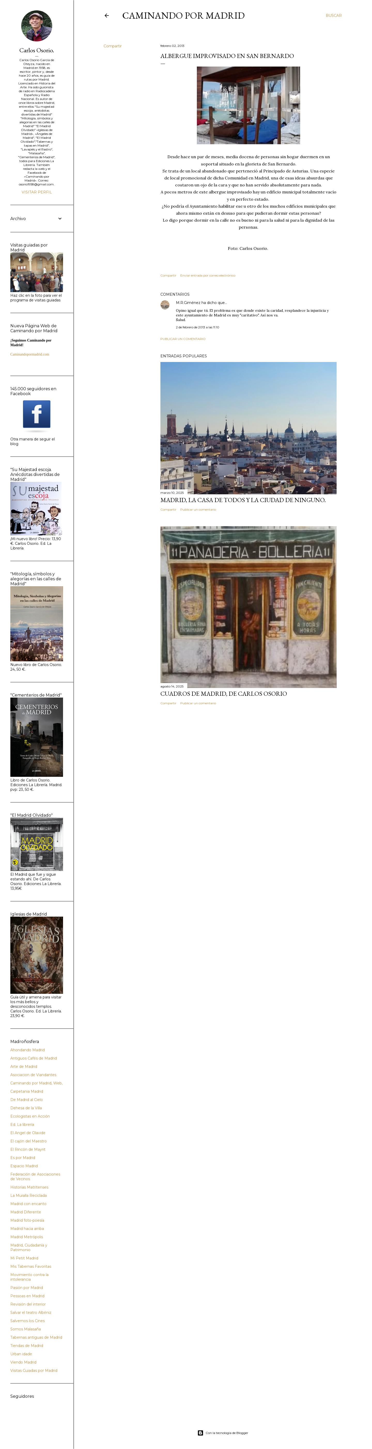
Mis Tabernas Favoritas (30, 1266)
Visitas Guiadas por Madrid (33, 1370)
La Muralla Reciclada (28, 1195)
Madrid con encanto (28, 1203)
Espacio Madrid (24, 1166)
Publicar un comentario (183, 339)
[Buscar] (334, 15)
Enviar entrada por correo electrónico (207, 275)
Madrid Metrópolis (26, 1237)
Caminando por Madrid (183, 15)
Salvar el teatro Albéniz (30, 1312)
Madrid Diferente (25, 1212)
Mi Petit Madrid (24, 1258)
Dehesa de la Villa (26, 1108)
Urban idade (21, 1354)
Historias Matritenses (29, 1187)
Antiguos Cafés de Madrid (33, 1058)
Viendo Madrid (23, 1362)
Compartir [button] (113, 46)
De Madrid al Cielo (26, 1099)
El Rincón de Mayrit (27, 1149)
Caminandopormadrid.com (29, 354)
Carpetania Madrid (26, 1091)
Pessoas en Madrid (27, 1296)
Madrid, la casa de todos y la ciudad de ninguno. (243, 500)
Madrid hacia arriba (27, 1228)
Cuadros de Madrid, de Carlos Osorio (223, 694)
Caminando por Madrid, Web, (36, 1083)
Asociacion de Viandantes (33, 1075)
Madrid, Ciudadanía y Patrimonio (28, 1247)
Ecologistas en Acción (30, 1116)
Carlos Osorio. (36, 50)
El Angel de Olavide (27, 1133)
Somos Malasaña (25, 1329)
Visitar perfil (37, 192)
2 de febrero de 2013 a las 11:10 (197, 327)
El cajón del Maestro (28, 1141)
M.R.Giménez (188, 302)
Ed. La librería (22, 1124)
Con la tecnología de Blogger (222, 1433)
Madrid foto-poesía (27, 1220)
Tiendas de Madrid (26, 1345)
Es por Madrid (22, 1157)
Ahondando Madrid (27, 1050)
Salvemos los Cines (27, 1320)
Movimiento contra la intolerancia (29, 1277)
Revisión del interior (28, 1304)
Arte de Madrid (23, 1066)
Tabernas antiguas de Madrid (36, 1337)
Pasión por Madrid (26, 1287)
